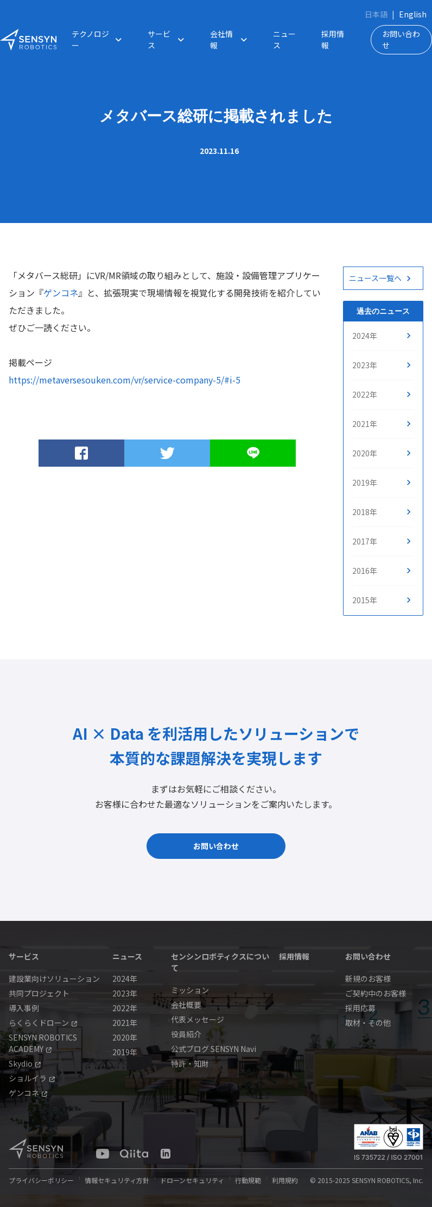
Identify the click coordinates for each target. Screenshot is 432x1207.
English (413, 14)
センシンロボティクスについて (220, 962)
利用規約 (285, 1180)
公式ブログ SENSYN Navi (213, 1048)
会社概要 (186, 1004)
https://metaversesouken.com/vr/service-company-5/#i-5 (124, 379)
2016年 (364, 570)
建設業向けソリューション (54, 978)
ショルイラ (32, 1078)
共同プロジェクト (39, 993)
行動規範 (248, 1180)
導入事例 (24, 1007)
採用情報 (332, 39)
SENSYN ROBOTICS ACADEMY (43, 1043)
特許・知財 (190, 1063)
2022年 (364, 394)
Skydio (25, 1063)
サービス (168, 39)
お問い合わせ (401, 39)
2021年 (364, 423)
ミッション (190, 990)
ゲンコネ (60, 292)
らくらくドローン (43, 1022)
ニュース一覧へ (375, 278)
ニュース (284, 39)
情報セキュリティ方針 (117, 1180)
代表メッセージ (197, 1019)
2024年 (364, 335)
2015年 (364, 600)
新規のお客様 (368, 978)
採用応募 (360, 1007)
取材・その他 (368, 1022)
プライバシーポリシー (41, 1180)
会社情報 (230, 39)
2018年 (364, 511)
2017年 (364, 541)
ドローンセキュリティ (192, 1180)
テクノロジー (99, 39)
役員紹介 (186, 1034)
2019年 (364, 482)
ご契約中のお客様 (375, 993)
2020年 (364, 453)
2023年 (364, 365)
